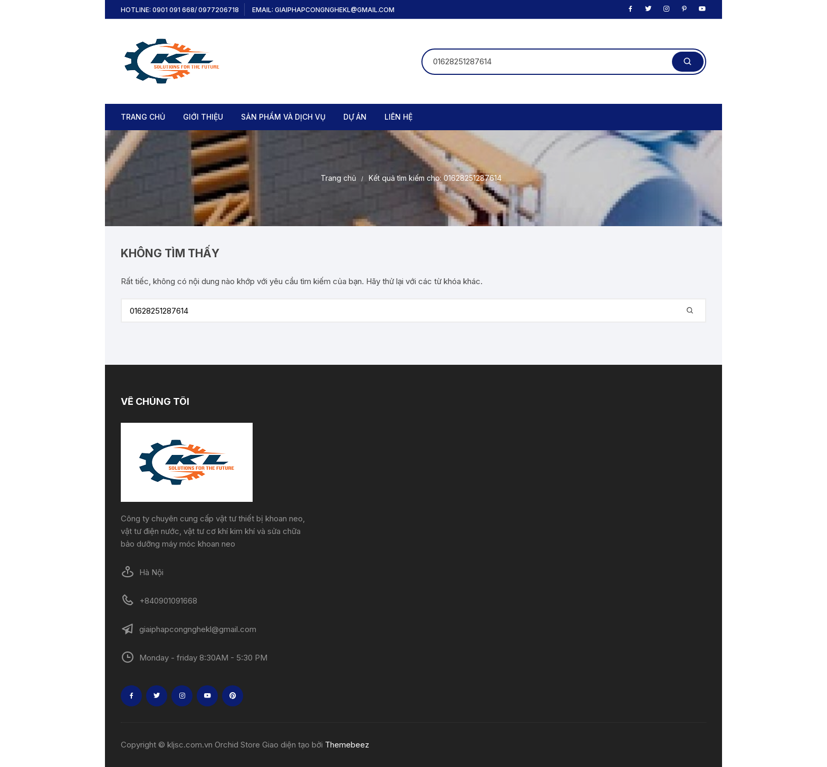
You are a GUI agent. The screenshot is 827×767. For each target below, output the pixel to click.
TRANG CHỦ (143, 116)
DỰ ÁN (355, 116)
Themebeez (347, 745)
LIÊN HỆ (398, 116)
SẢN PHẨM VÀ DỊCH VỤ (283, 116)
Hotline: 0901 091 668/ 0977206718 (180, 10)
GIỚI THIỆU (203, 116)
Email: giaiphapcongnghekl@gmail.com (323, 10)
